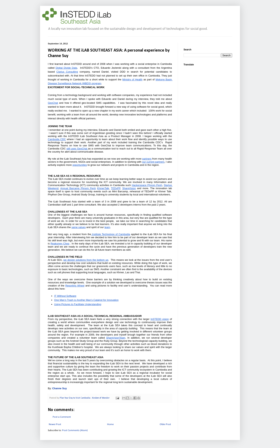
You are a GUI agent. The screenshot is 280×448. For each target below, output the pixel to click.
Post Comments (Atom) (75, 430)
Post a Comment (62, 417)
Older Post (165, 424)
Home (110, 424)
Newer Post (55, 424)
